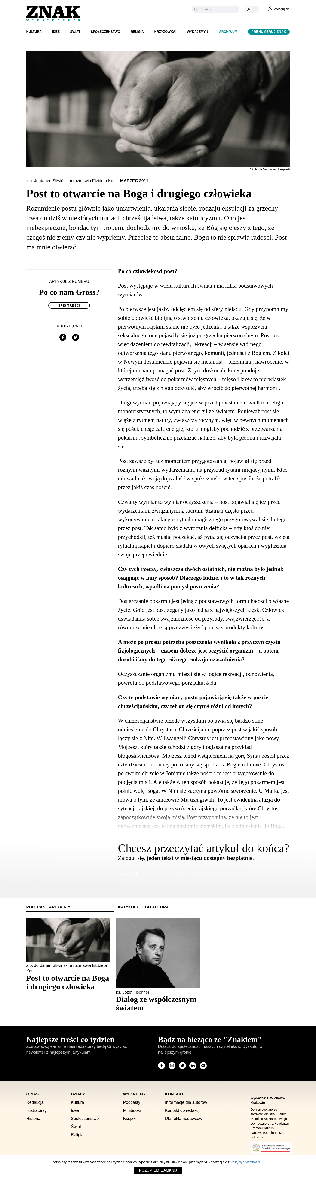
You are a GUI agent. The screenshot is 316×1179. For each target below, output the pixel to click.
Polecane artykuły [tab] (48, 907)
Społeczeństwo (105, 31)
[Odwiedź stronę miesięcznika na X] (182, 1065)
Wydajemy (196, 31)
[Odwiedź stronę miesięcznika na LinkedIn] (192, 1065)
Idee (56, 31)
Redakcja (35, 1102)
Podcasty (131, 1102)
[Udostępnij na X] (75, 337)
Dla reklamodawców (183, 1118)
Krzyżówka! (165, 31)
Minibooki (132, 1110)
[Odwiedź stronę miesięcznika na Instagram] (172, 1065)
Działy (78, 1094)
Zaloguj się (130, 873)
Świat (75, 31)
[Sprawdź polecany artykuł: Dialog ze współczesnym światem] (158, 1003)
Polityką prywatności (245, 1162)
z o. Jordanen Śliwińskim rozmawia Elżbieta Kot (71, 180)
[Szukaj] (219, 9)
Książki (129, 1118)
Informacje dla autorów (186, 1102)
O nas (32, 1094)
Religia (137, 31)
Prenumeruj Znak (268, 31)
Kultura (34, 31)
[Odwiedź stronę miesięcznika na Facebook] (161, 1065)
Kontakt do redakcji (182, 1110)
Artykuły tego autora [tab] (143, 907)
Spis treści (69, 305)
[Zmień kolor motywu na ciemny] (252, 9)
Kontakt (174, 1094)
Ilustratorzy (36, 1110)
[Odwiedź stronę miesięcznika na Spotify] (203, 1065)
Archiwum (228, 31)
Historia (33, 1118)
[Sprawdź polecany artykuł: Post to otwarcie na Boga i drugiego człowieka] (68, 982)
